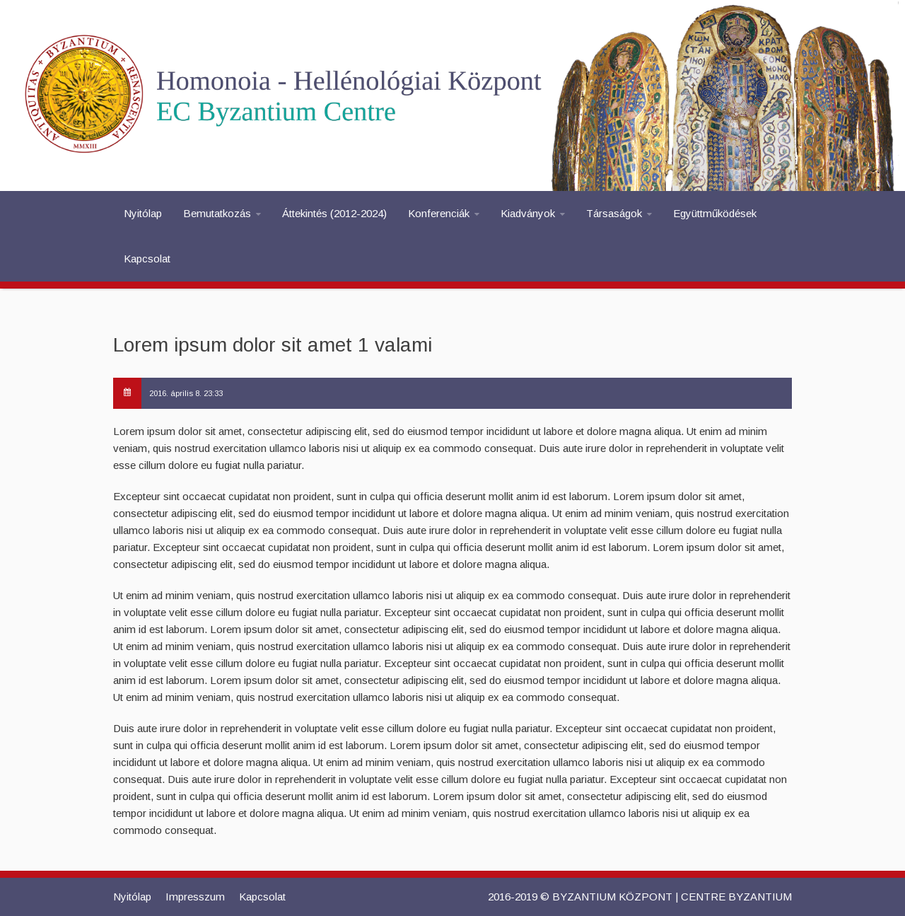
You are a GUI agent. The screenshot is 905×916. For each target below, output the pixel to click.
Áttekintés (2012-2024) (334, 213)
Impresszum (195, 897)
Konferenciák (438, 213)
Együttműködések (715, 213)
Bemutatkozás (217, 213)
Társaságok (614, 213)
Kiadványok (528, 213)
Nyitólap (143, 213)
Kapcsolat (147, 259)
